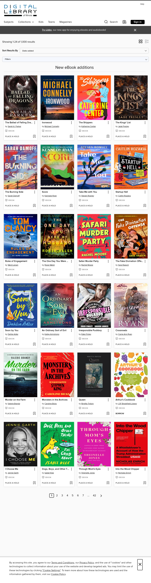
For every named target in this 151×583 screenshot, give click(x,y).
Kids (41, 22)
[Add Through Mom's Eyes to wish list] (108, 483)
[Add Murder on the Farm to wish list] (34, 414)
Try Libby (47, 30)
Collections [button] (26, 22)
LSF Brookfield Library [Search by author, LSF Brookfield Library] (127, 403)
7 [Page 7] (83, 495)
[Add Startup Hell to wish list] (145, 206)
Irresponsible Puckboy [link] (90, 330)
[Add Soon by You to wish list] (34, 344)
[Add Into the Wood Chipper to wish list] (145, 483)
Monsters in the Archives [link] (55, 400)
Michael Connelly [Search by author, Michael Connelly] (52, 126)
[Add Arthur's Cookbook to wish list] (145, 414)
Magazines (65, 22)
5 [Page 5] (72, 495)
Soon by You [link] (11, 330)
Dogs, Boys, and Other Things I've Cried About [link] (56, 469)
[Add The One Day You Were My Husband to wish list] (71, 275)
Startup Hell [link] (122, 192)
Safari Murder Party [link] (89, 261)
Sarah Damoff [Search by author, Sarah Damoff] (14, 196)
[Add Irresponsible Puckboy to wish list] (108, 344)
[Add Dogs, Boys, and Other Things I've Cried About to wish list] (71, 483)
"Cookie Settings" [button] (51, 570)
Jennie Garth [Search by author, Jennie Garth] (13, 473)
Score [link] (45, 192)
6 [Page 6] (78, 495)
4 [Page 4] (67, 495)
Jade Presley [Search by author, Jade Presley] (123, 126)
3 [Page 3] (62, 495)
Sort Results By (10, 50)
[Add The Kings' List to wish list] (145, 137)
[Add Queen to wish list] (108, 414)
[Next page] (101, 495)
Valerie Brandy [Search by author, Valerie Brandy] (14, 403)
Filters (8, 59)
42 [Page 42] (94, 495)
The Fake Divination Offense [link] (129, 261)
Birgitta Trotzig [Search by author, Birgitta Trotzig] (87, 403)
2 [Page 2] (57, 495)
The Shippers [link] (85, 122)
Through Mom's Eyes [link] (90, 469)
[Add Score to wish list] (71, 206)
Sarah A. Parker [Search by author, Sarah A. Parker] (14, 126)
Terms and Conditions (62, 562)
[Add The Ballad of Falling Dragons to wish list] (34, 137)
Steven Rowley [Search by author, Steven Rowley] (87, 196)
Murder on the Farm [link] (15, 400)
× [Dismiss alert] (135, 30)
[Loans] (124, 23)
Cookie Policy (58, 574)
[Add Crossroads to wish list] (145, 344)
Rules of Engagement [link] (16, 261)
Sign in (138, 22)
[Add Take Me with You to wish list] (108, 206)
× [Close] (140, 565)
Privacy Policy (87, 562)
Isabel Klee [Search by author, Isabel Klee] (49, 473)
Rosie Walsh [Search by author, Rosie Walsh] (50, 265)
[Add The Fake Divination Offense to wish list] (145, 275)
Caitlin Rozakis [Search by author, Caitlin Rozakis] (124, 196)
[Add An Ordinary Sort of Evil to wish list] (71, 344)
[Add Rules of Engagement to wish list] (34, 275)
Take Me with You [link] (88, 192)
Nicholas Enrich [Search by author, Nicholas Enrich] (124, 473)
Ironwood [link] (47, 122)
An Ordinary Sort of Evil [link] (54, 330)
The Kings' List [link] (123, 122)
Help (142, 4)
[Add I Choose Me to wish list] (34, 483)
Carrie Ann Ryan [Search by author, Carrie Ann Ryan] (125, 334)
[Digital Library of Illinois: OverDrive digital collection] (20, 10)
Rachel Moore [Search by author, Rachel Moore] (87, 265)
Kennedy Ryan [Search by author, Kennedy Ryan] (51, 196)
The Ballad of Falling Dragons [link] (19, 122)
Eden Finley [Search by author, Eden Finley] (86, 334)
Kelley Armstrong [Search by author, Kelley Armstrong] (52, 334)
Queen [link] (82, 400)
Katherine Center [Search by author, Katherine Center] (88, 126)
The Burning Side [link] (14, 192)
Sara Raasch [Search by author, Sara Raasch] (123, 265)
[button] (110, 23)
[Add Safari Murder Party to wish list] (108, 275)
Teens (51, 22)
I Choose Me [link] (11, 469)
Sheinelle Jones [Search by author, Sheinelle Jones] (88, 473)
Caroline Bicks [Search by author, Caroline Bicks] (51, 403)
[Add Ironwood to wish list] (71, 137)
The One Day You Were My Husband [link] (56, 261)
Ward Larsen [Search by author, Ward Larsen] (13, 265)
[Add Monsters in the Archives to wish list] (71, 414)
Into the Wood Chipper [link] (127, 469)
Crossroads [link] (121, 330)
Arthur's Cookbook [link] (125, 400)
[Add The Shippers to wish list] (108, 137)
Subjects (9, 22)
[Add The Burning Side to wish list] (34, 206)
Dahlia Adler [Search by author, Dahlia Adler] (13, 334)
